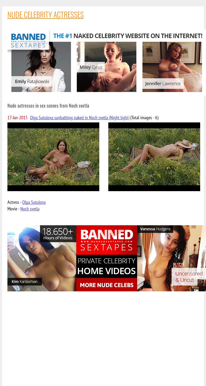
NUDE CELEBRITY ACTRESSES (45, 14)
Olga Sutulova (34, 202)
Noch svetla (29, 209)
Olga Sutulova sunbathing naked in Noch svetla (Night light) (79, 117)
